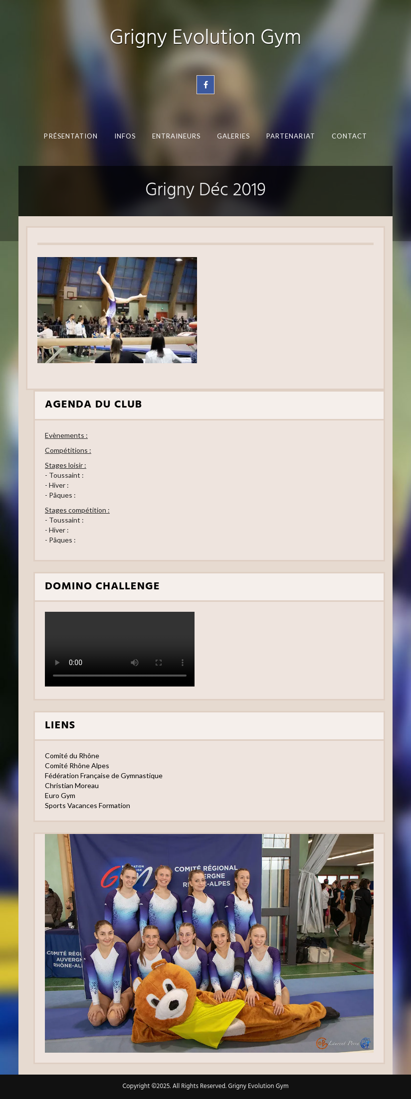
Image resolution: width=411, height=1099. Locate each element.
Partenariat (290, 136)
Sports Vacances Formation (87, 805)
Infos (124, 136)
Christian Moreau (72, 785)
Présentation (71, 136)
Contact (349, 136)
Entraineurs (176, 136)
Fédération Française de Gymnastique (104, 775)
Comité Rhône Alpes (77, 765)
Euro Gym (60, 795)
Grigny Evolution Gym (205, 38)
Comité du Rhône (72, 755)
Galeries (233, 136)
